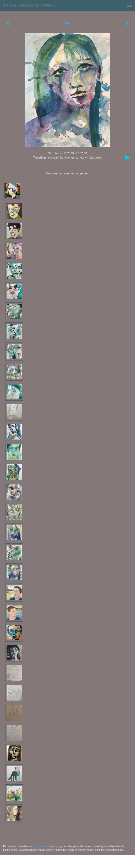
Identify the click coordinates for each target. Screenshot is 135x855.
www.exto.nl (40, 846)
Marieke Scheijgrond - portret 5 (29, 5)
